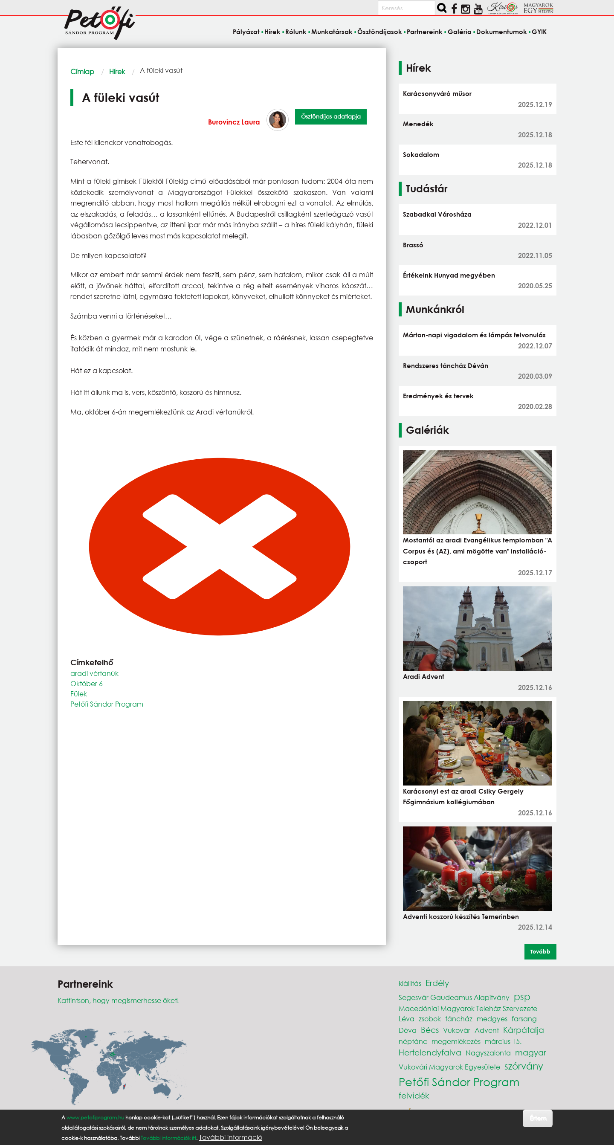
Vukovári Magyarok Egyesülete (449, 1066)
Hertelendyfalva (430, 1052)
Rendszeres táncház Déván (445, 365)
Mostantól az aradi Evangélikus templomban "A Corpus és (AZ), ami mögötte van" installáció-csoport (477, 550)
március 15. (503, 1041)
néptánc (413, 1041)
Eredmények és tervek (438, 396)
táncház (458, 1018)
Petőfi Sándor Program (106, 703)
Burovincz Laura (234, 122)
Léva (406, 1018)
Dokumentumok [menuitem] (501, 31)
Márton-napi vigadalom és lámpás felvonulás (474, 335)
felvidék (414, 1095)
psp (522, 996)
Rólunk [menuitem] (296, 31)
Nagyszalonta (488, 1052)
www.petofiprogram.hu (95, 1117)
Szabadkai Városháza (437, 214)
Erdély (437, 983)
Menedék (418, 124)
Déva (408, 1030)
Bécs (430, 1030)
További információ (230, 1137)
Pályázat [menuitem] (246, 31)
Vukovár (456, 1030)
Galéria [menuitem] (460, 31)
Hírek (117, 71)
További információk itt (168, 1138)
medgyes (492, 1018)
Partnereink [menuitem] (425, 31)
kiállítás (410, 983)
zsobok (430, 1018)
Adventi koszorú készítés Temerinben (461, 916)
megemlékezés (456, 1041)
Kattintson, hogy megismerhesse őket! (118, 1000)
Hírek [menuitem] (272, 31)
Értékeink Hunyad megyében (449, 275)
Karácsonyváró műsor (437, 93)
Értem (538, 1118)
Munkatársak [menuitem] (332, 31)
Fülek (78, 693)
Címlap (82, 71)
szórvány (523, 1066)
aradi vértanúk (94, 673)
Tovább (540, 951)
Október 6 (86, 683)
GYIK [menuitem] (539, 31)
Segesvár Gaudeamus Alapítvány (454, 997)
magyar (530, 1052)
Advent (487, 1030)
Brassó (413, 245)
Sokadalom (421, 154)
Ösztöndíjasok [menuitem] (379, 31)
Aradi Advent (423, 676)
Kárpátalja (523, 1030)
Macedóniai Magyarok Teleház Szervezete (468, 1008)
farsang (524, 1018)
